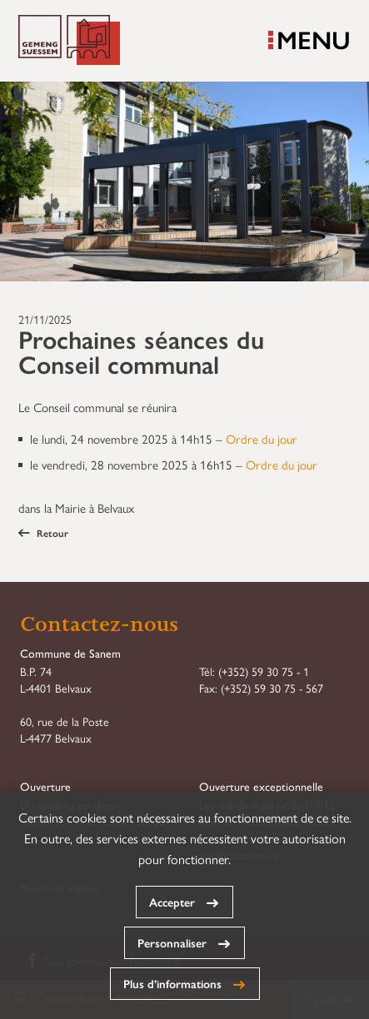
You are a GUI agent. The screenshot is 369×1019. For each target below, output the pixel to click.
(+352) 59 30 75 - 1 (263, 671)
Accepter (172, 901)
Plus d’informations (172, 983)
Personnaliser (172, 942)
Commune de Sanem (69, 41)
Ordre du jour (261, 438)
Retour (43, 532)
